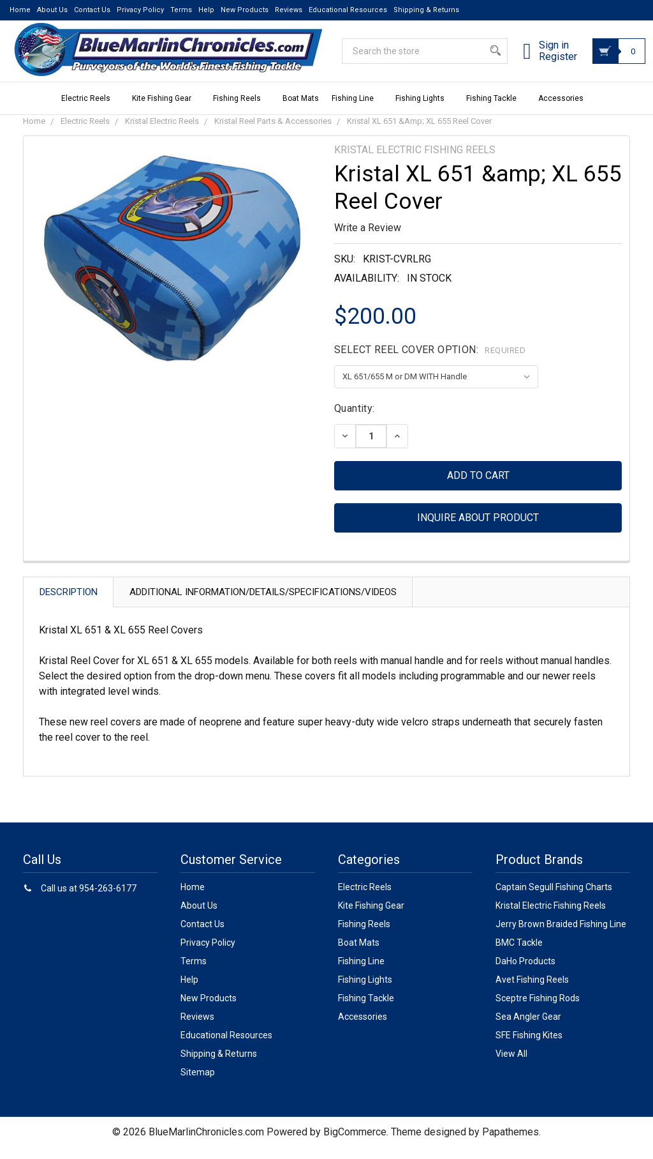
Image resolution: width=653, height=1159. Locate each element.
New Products (244, 10)
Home (20, 10)
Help (206, 10)
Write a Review (367, 239)
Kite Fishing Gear (166, 109)
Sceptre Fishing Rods (537, 1009)
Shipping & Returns (426, 10)
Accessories (565, 109)
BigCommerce (354, 1143)
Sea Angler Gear (528, 1028)
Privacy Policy (140, 10)
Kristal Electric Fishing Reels (550, 917)
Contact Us (92, 10)
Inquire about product (478, 529)
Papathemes (510, 1143)
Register (543, 64)
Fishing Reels (241, 109)
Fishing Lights (424, 109)
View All (511, 1065)
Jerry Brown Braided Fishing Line (560, 935)
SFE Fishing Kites (528, 1046)
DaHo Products (525, 972)
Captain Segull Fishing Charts (553, 898)
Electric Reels (90, 109)
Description (69, 603)
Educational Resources (348, 10)
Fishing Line (357, 109)
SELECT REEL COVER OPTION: (429, 361)
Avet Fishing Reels (532, 991)
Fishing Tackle (495, 109)
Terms (181, 10)
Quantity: (354, 420)
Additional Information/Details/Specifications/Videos (263, 603)
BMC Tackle (519, 954)
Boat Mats (300, 109)
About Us (52, 10)
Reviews (288, 10)
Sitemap (197, 1083)
